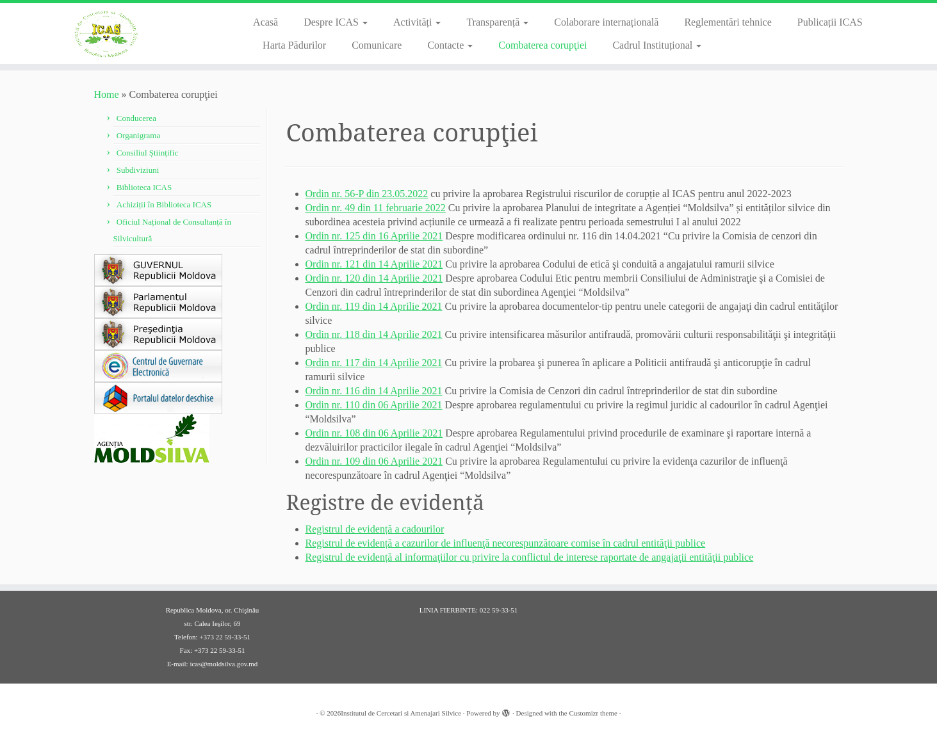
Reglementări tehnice (727, 22)
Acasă (265, 22)
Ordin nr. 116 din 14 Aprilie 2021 (374, 390)
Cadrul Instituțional (656, 45)
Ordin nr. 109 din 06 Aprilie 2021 (374, 461)
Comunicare (377, 45)
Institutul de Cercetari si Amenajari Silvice (401, 713)
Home (106, 94)
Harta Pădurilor (294, 45)
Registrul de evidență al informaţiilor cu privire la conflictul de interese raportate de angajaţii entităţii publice (530, 557)
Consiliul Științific (147, 152)
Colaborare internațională (606, 22)
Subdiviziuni (138, 170)
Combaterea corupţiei (542, 45)
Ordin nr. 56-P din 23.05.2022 (367, 193)
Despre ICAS (336, 22)
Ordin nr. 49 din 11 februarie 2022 (376, 207)
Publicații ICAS (830, 22)
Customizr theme (593, 713)
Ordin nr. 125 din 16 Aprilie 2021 (374, 235)
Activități (417, 22)
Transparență (497, 22)
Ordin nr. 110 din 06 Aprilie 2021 (374, 404)
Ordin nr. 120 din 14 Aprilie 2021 (374, 278)
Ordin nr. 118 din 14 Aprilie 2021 (374, 334)
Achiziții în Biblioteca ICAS (164, 204)
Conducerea (136, 118)
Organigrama (138, 135)
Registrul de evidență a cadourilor (375, 529)
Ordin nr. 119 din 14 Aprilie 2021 (374, 306)
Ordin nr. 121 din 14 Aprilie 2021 (374, 264)
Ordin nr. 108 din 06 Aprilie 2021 (374, 433)
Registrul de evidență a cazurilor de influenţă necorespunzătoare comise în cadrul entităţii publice (506, 543)
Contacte (450, 45)
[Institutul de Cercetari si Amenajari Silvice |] (108, 34)
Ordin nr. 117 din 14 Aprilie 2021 (374, 362)
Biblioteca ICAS (144, 187)
